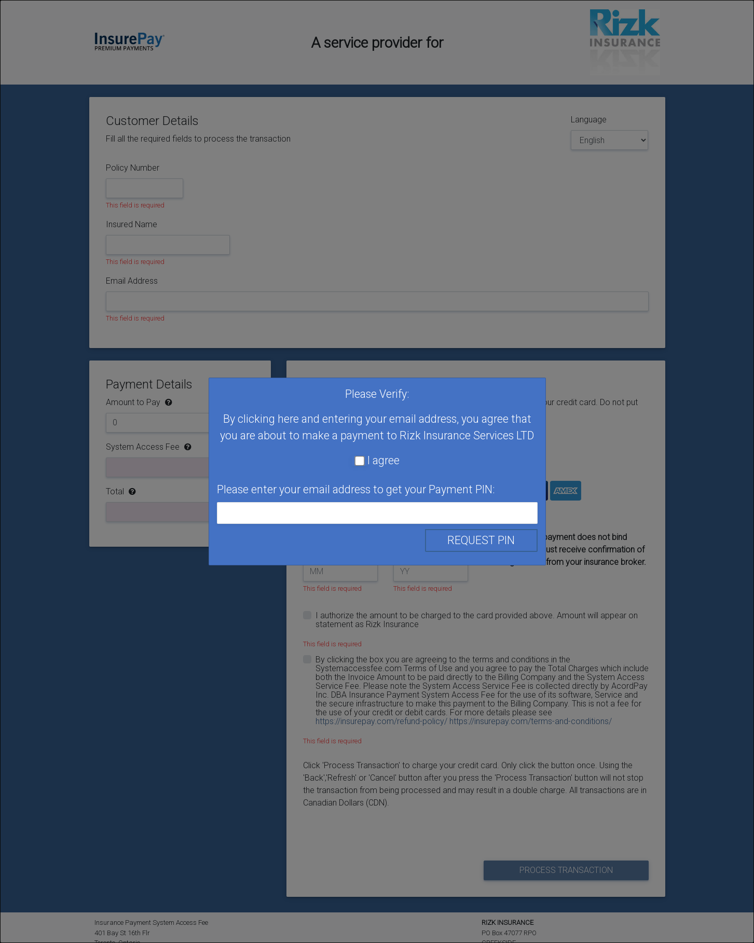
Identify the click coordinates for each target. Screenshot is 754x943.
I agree (383, 460)
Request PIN (481, 540)
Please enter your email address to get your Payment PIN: (356, 489)
